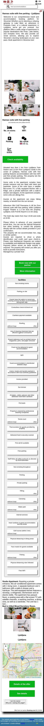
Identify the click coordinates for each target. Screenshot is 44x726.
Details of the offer (22, 684)
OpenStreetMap (36, 677)
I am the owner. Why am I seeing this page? (15, 702)
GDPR (23, 723)
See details (22, 694)
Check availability (15, 160)
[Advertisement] (22, 60)
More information (27, 271)
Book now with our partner (27, 264)
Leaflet (27, 677)
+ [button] (5, 646)
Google (32, 719)
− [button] (5, 650)
